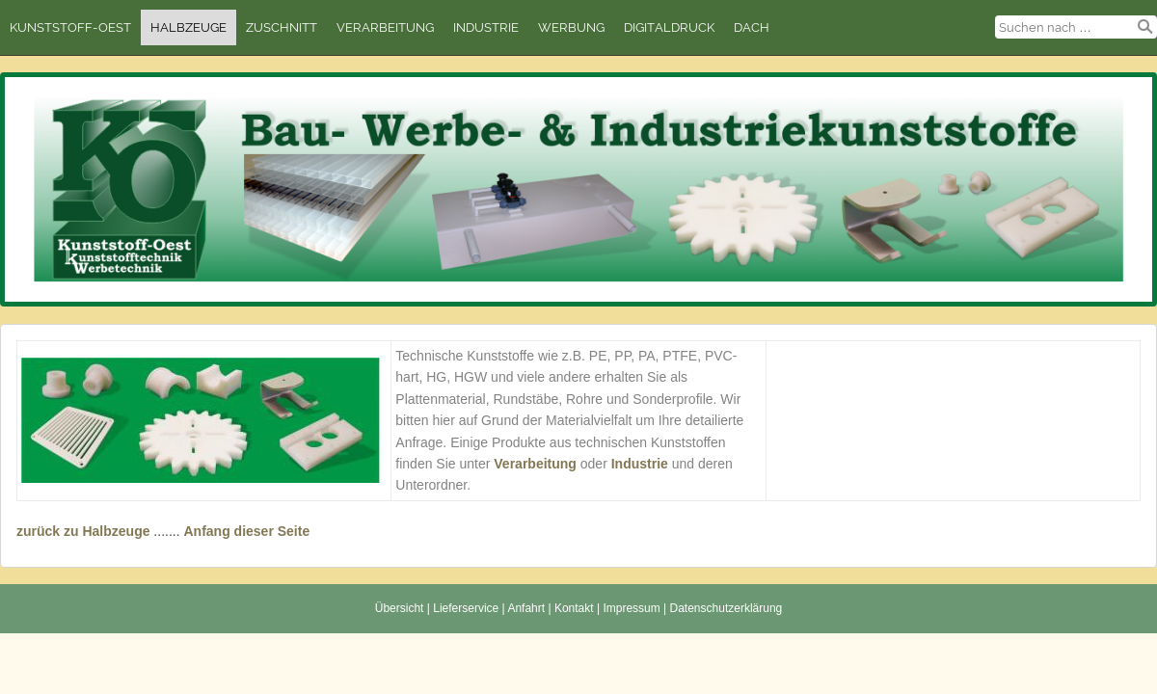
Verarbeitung (385, 27)
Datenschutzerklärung (726, 608)
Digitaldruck (669, 27)
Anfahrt (526, 608)
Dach (751, 27)
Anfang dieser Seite (246, 531)
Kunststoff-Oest (70, 27)
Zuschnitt (281, 27)
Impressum (631, 608)
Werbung (571, 27)
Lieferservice (465, 608)
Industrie (486, 27)
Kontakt (574, 608)
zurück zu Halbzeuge (82, 531)
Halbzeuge (188, 27)
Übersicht (399, 608)
